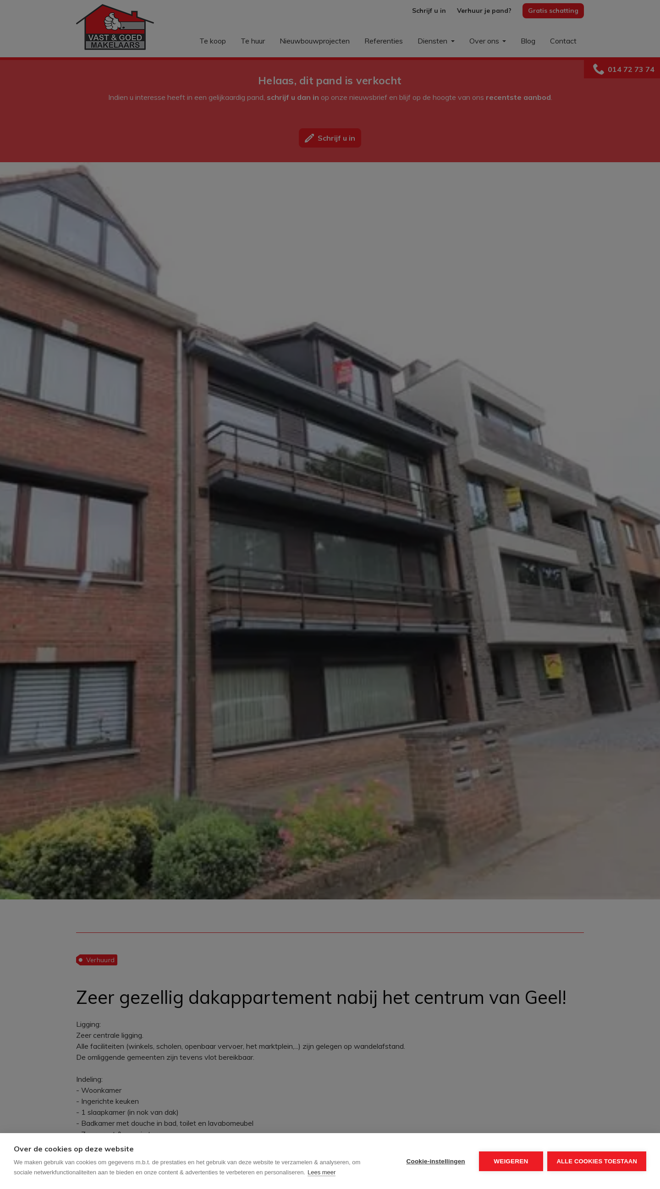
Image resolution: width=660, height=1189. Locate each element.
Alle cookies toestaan (596, 1161)
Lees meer (322, 1172)
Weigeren (511, 1161)
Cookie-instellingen (435, 1161)
